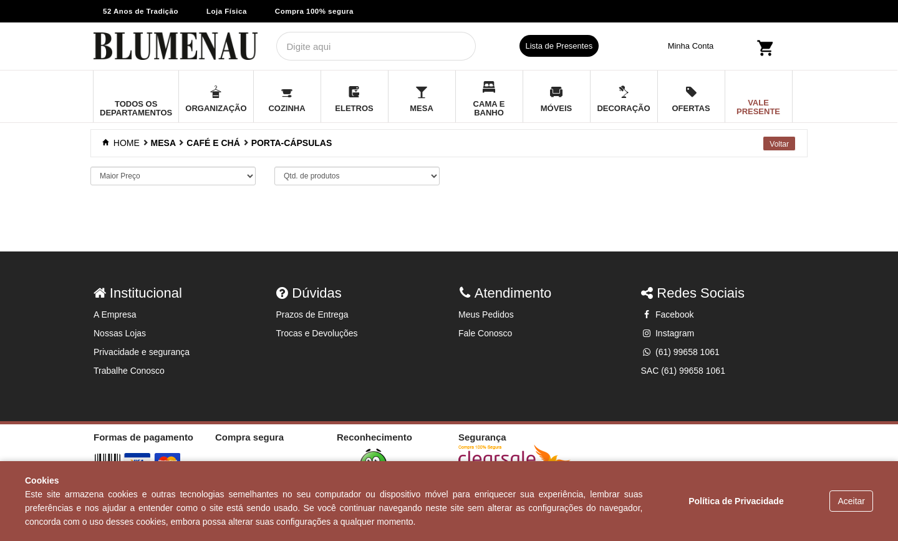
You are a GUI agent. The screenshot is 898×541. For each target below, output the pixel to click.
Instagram (668, 333)
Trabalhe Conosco (129, 371)
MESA (163, 143)
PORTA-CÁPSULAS (291, 143)
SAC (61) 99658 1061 (683, 371)
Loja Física (226, 11)
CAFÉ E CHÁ (213, 143)
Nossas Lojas (120, 333)
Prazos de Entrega (312, 314)
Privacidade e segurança (142, 352)
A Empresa (115, 314)
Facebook (667, 314)
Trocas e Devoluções (317, 333)
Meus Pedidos (486, 314)
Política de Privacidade (736, 501)
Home (122, 143)
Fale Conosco (485, 333)
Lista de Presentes (559, 46)
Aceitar (851, 501)
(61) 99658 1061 (680, 352)
